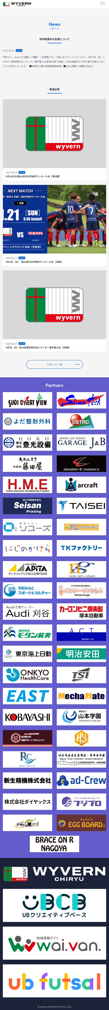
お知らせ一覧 (63, 364)
